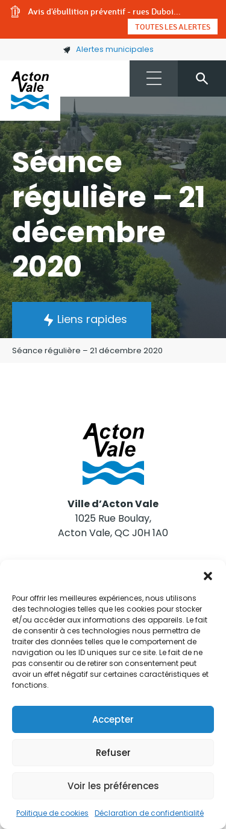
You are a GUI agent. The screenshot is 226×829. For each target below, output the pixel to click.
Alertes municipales (108, 49)
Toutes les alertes (172, 26)
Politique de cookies (52, 813)
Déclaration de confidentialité (149, 813)
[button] (208, 575)
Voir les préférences (113, 785)
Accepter (113, 719)
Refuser (113, 752)
